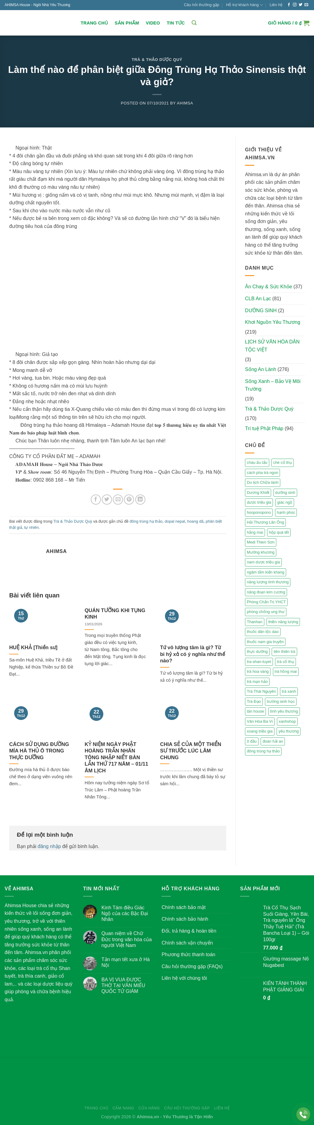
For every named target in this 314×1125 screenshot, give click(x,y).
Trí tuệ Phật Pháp (264, 428)
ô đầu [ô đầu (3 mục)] (252, 741)
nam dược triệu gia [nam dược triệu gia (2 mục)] (263, 562)
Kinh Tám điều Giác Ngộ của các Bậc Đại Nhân (124, 913)
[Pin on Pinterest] (129, 499)
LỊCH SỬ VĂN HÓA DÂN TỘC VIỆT (272, 345)
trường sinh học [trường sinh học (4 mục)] (281, 701)
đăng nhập (49, 846)
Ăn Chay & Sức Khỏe (268, 286)
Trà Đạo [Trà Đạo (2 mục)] (254, 701)
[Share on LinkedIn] (140, 499)
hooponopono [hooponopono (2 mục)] (259, 512)
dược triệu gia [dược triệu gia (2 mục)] (259, 502)
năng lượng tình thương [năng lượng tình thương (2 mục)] (268, 582)
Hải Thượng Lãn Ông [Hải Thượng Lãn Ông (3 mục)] (265, 522)
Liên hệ (276, 4)
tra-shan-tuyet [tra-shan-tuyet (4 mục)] (259, 661)
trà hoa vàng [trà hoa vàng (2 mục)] (258, 671)
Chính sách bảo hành (185, 919)
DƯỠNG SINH (261, 310)
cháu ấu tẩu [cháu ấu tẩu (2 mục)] (257, 462)
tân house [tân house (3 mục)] (255, 711)
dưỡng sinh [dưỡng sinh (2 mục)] (285, 492)
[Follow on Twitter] (300, 5)
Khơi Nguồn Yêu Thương (272, 322)
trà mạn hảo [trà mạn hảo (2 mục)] (257, 681)
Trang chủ (94, 23)
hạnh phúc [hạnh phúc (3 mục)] (286, 512)
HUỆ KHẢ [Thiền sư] (33, 647)
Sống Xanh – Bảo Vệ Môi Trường (273, 385)
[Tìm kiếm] (194, 23)
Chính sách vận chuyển (187, 942)
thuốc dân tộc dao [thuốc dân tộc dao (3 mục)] (263, 631)
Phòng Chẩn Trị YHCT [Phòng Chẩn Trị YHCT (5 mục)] (266, 602)
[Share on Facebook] (96, 499)
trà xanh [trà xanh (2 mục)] (289, 691)
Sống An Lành (260, 369)
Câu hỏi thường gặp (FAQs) (192, 966)
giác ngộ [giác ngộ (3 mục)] (284, 502)
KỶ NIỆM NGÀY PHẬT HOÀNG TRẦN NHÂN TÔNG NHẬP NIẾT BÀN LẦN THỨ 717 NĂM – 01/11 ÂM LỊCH (116, 757)
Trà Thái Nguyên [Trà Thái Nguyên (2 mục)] (261, 691)
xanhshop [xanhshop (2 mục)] (287, 721)
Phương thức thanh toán (188, 954)
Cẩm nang (123, 1108)
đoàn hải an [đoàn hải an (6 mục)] (272, 741)
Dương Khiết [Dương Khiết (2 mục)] (258, 492)
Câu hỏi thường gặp (201, 4)
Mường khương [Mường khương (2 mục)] (260, 552)
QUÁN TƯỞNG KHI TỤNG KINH (115, 614)
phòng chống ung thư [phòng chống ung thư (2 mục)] (266, 611)
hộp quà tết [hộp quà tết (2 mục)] (279, 532)
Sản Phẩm (127, 23)
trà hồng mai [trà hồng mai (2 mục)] (286, 671)
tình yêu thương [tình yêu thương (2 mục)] (284, 711)
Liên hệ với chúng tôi (184, 978)
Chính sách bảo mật (183, 907)
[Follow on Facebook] (289, 5)
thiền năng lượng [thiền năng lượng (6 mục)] (283, 621)
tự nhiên (31, 527)
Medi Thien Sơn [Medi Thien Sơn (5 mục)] (260, 542)
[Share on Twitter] (107, 499)
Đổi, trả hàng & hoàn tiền (189, 931)
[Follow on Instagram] (295, 5)
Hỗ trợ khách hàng (244, 5)
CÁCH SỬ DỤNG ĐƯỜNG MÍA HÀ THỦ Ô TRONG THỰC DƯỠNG (39, 750)
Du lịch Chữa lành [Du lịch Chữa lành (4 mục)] (262, 482)
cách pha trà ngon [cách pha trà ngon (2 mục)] (262, 472)
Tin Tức (176, 23)
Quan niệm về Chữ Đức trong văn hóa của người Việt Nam (126, 939)
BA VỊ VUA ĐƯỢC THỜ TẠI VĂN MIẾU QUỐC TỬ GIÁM (123, 985)
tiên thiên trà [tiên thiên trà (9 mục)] (284, 651)
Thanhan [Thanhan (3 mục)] (254, 621)
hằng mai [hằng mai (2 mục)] (255, 532)
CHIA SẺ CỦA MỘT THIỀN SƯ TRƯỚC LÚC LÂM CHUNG (190, 750)
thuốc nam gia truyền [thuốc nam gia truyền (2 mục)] (265, 641)
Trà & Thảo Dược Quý (157, 59)
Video (153, 23)
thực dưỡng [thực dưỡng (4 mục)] (257, 651)
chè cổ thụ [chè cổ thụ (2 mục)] (282, 462)
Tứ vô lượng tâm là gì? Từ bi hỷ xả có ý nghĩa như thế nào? (192, 654)
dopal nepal (175, 521)
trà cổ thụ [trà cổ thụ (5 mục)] (285, 661)
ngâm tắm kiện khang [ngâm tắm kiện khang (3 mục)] (265, 572)
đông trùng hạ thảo (146, 521)
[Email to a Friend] (118, 499)
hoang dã (195, 521)
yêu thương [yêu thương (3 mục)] (288, 731)
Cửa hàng (149, 1108)
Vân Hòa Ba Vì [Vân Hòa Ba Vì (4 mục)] (260, 721)
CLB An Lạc (258, 298)
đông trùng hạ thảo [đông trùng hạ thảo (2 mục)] (263, 751)
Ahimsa (185, 103)
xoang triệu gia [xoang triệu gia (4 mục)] (260, 731)
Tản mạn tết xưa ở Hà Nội (125, 962)
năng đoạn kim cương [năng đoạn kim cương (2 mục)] (266, 592)
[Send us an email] (306, 5)
